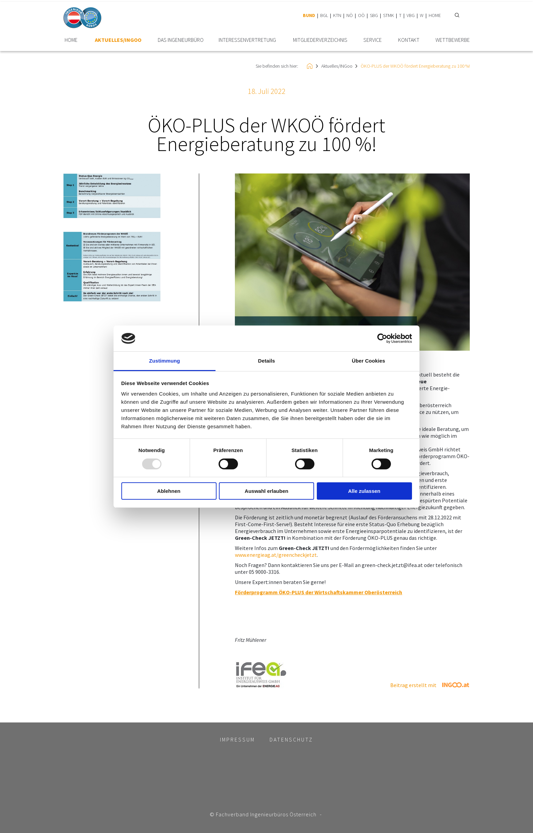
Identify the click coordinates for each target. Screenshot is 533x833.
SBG (374, 15)
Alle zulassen (364, 491)
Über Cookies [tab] (368, 361)
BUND (309, 15)
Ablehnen (168, 491)
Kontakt (408, 40)
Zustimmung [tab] (164, 361)
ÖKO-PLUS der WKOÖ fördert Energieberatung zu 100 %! (415, 66)
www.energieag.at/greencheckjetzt (276, 554)
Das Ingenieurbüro (181, 40)
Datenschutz (291, 739)
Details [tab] (266, 361)
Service (372, 40)
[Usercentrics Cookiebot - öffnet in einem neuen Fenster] (382, 338)
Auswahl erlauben (266, 491)
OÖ (361, 15)
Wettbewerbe (452, 40)
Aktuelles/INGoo (118, 40)
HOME (435, 15)
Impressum (237, 739)
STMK (388, 15)
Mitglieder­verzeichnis (320, 40)
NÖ (349, 15)
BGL (324, 15)
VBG (411, 15)
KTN (337, 15)
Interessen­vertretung (247, 40)
